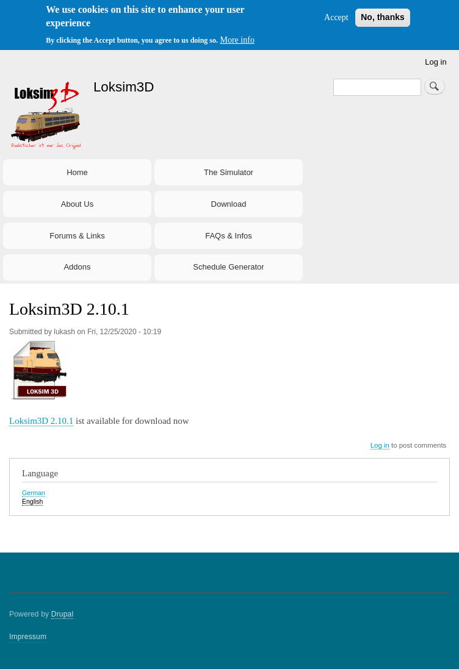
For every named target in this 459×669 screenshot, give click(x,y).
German (33, 492)
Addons (76, 266)
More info (237, 40)
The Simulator (228, 172)
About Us (77, 204)
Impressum (27, 636)
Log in (435, 61)
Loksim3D (123, 87)
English (32, 501)
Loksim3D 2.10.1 (41, 421)
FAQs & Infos (228, 235)
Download (229, 204)
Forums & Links (76, 235)
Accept (336, 17)
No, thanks (383, 17)
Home (77, 172)
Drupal (62, 614)
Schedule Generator (228, 266)
